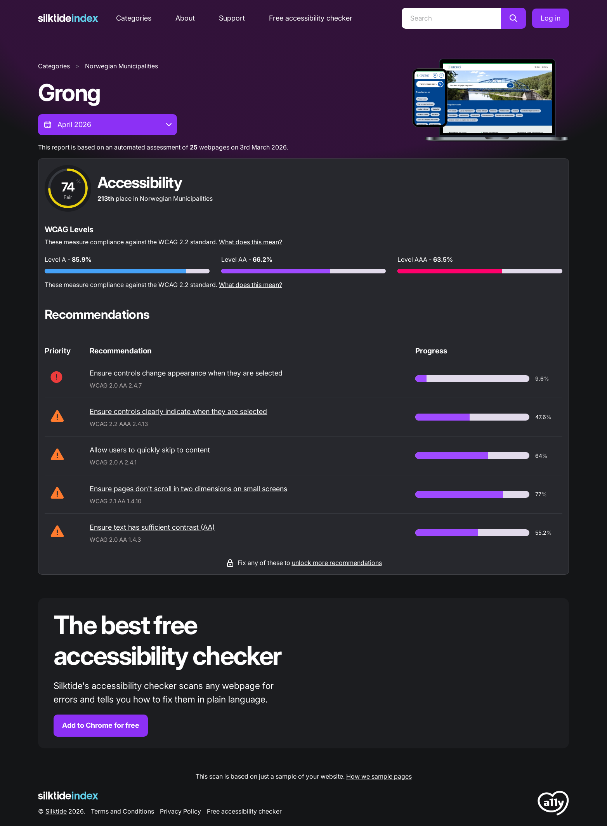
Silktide (56, 811)
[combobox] (107, 124)
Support (232, 18)
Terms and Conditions (122, 811)
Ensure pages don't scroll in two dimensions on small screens (188, 489)
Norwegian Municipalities (121, 66)
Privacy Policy (180, 811)
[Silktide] (68, 18)
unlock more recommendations (337, 563)
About (185, 18)
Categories (133, 18)
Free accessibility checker (310, 18)
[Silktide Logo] (68, 795)
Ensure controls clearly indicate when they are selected (178, 411)
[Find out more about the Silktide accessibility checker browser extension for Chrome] (303, 673)
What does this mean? (250, 242)
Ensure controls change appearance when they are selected (186, 373)
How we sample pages (379, 776)
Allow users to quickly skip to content (150, 450)
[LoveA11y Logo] (553, 804)
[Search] (451, 18)
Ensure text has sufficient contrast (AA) (152, 527)
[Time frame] (107, 124)
